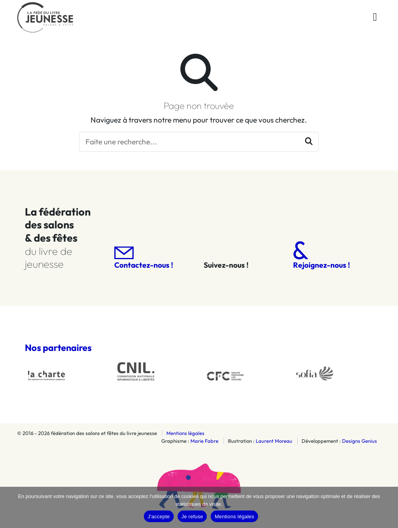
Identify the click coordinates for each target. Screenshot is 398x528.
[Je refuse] (388, 507)
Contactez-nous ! (143, 258)
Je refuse (192, 516)
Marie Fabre (204, 441)
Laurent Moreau (274, 441)
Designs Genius (359, 441)
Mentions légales (185, 433)
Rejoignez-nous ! (321, 255)
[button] (309, 142)
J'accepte (159, 516)
